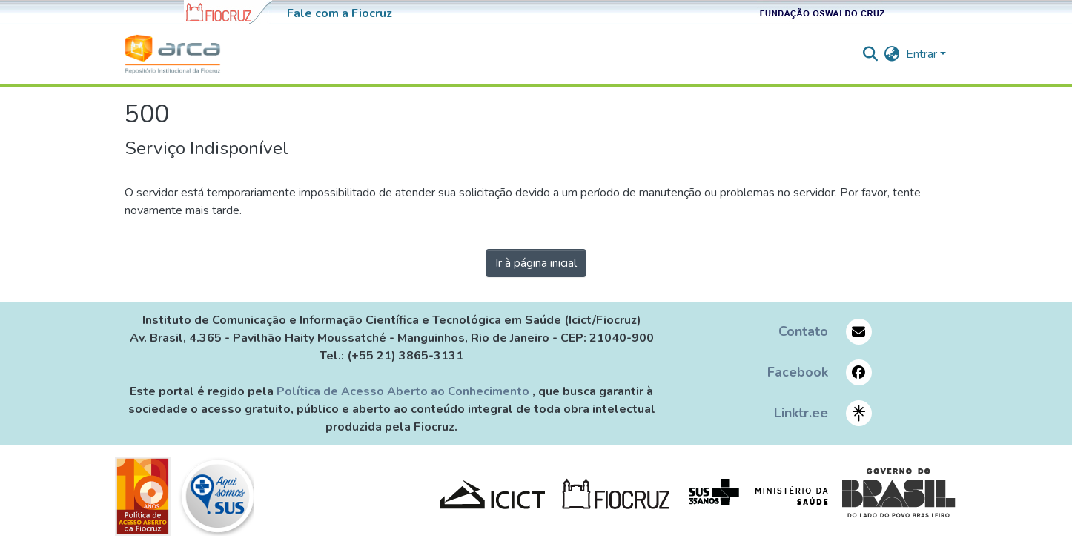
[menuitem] (892, 54)
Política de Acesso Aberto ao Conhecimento (404, 391)
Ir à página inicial (536, 263)
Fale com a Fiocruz (339, 13)
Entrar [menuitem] (921, 54)
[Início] (173, 54)
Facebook (797, 372)
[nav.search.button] (870, 54)
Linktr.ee (801, 413)
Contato (803, 331)
